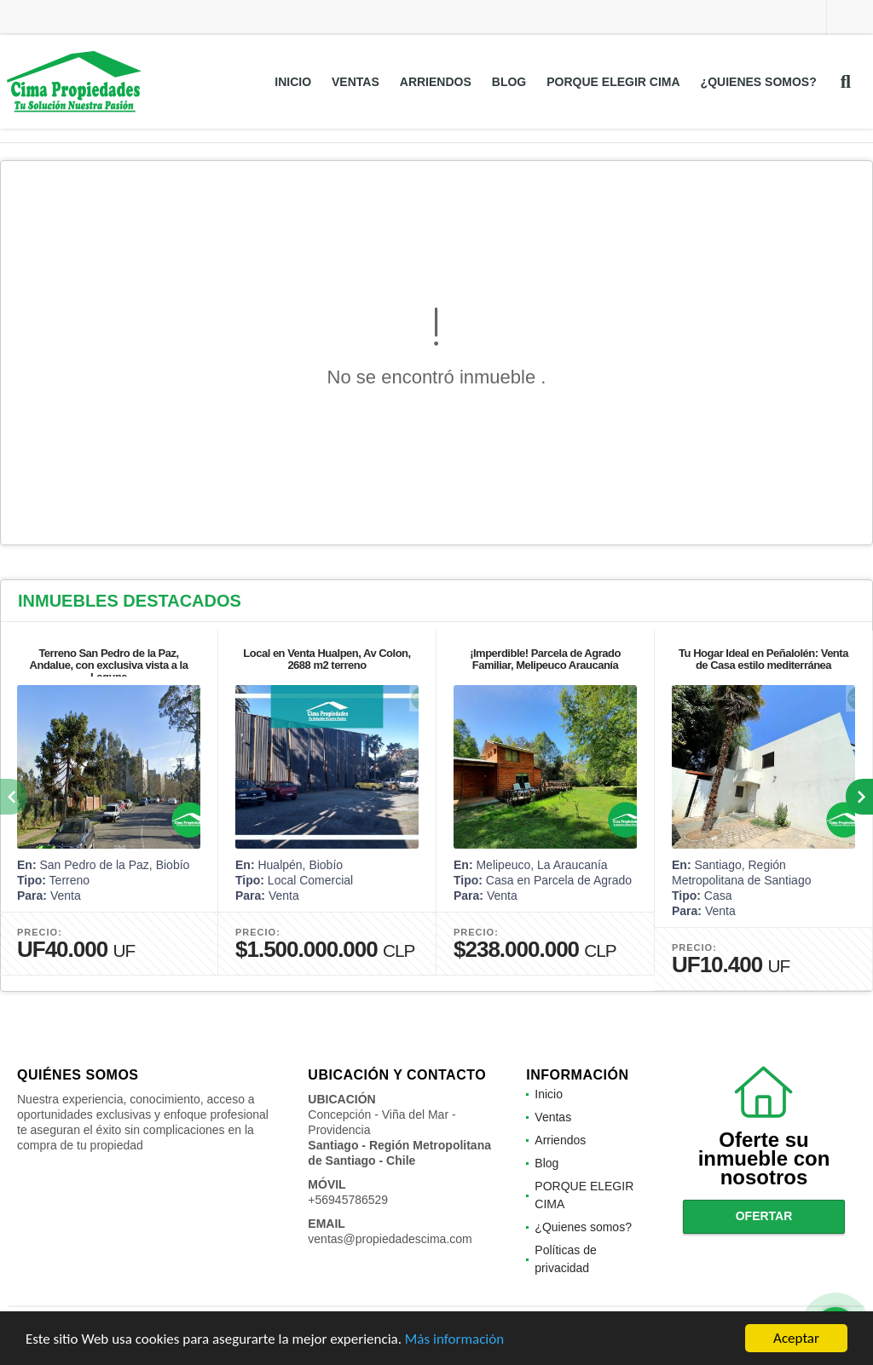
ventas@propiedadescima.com (389, 1239)
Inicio (293, 82)
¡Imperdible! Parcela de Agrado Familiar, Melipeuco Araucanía (545, 659)
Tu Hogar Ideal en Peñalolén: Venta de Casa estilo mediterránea (763, 659)
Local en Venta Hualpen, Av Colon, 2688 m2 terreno (326, 659)
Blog (509, 82)
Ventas (355, 82)
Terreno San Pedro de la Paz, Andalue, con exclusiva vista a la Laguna (109, 665)
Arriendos (435, 82)
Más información (454, 1339)
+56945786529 (348, 1200)
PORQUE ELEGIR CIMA (612, 82)
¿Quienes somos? (759, 82)
